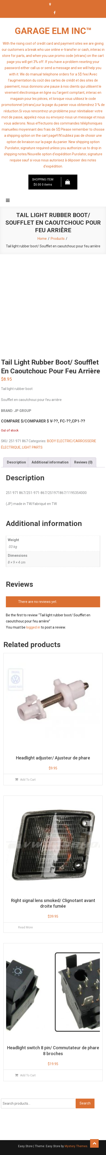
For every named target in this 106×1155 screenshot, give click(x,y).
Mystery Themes (76, 1146)
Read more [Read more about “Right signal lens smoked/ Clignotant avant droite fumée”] (25, 927)
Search (85, 1103)
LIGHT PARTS (32, 447)
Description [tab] (16, 462)
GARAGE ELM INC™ (53, 31)
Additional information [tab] (50, 462)
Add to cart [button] (28, 779)
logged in (33, 627)
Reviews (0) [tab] (83, 462)
